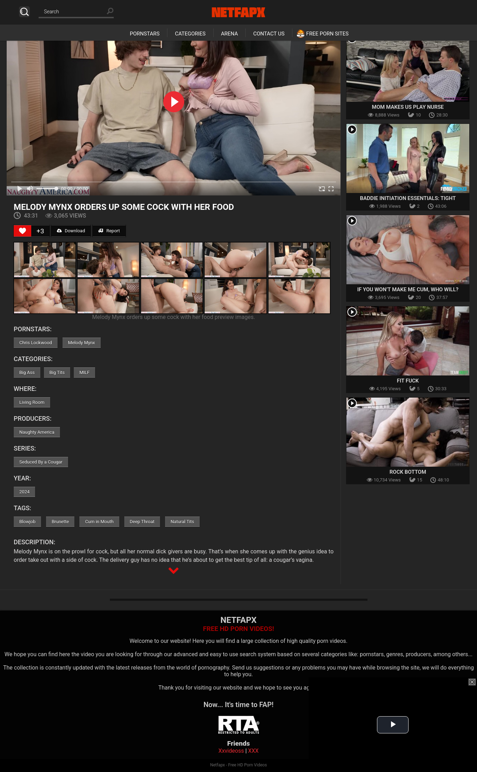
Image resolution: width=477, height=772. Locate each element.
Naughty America (36, 432)
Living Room (32, 402)
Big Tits (57, 372)
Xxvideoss (231, 750)
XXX (253, 750)
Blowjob (27, 521)
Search (24, 11)
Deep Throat (142, 521)
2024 (24, 491)
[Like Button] (22, 231)
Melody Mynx (81, 342)
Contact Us (268, 34)
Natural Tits (182, 521)
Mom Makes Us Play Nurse (408, 107)
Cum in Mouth (99, 521)
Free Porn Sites (327, 34)
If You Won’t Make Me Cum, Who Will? (408, 289)
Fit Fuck (408, 381)
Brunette (60, 521)
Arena (229, 34)
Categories (190, 34)
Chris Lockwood (35, 342)
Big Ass (27, 372)
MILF (84, 372)
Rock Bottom (408, 472)
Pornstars (145, 34)
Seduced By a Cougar (40, 462)
